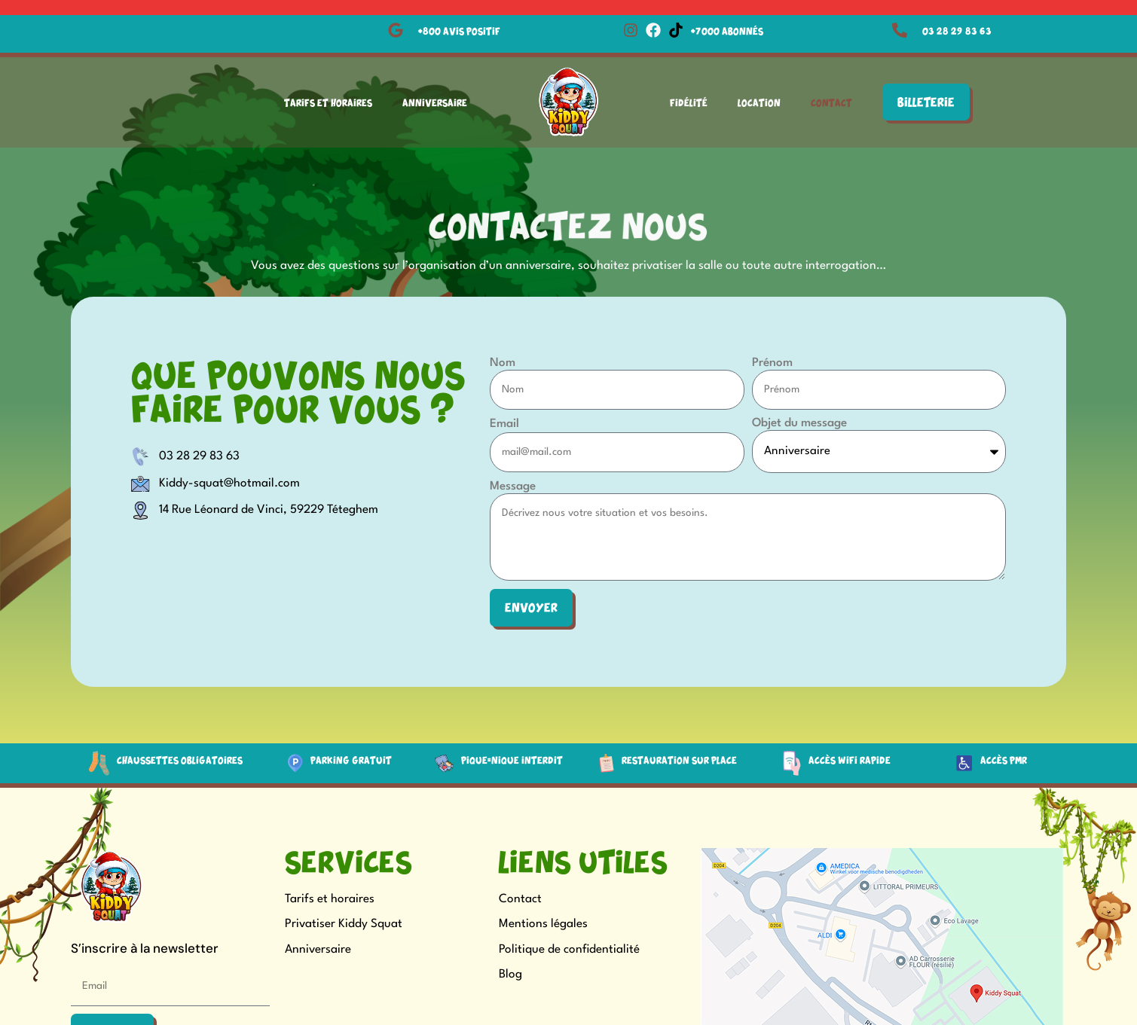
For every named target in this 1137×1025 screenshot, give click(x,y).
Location (759, 102)
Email (504, 424)
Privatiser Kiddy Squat (343, 925)
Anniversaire (434, 102)
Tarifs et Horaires (328, 102)
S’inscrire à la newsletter (145, 950)
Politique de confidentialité (569, 950)
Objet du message (799, 423)
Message (513, 487)
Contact (831, 102)
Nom (502, 363)
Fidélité (689, 102)
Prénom (772, 363)
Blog (510, 975)
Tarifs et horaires (329, 900)
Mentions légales (543, 925)
